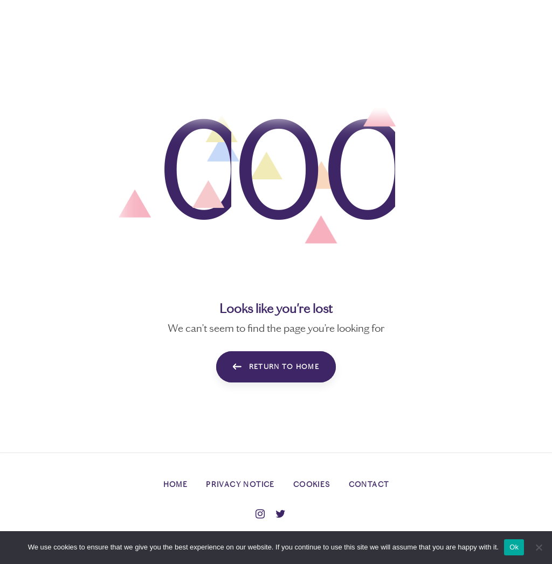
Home (175, 484)
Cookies (311, 484)
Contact (369, 484)
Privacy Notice (240, 484)
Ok (514, 547)
